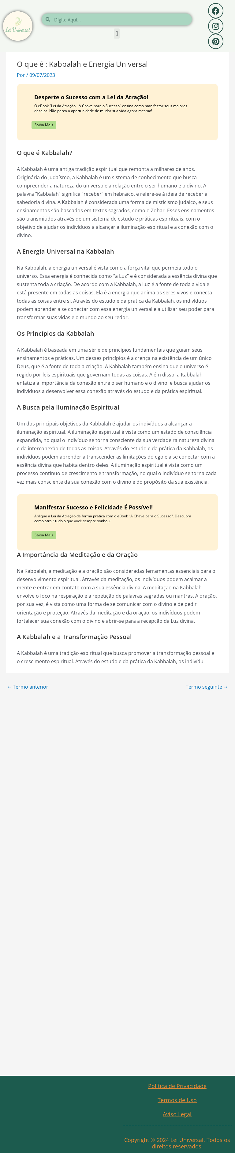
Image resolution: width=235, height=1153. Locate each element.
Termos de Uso (177, 1100)
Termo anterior (27, 686)
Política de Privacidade (177, 1086)
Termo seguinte (207, 686)
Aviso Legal (177, 1114)
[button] (117, 33)
